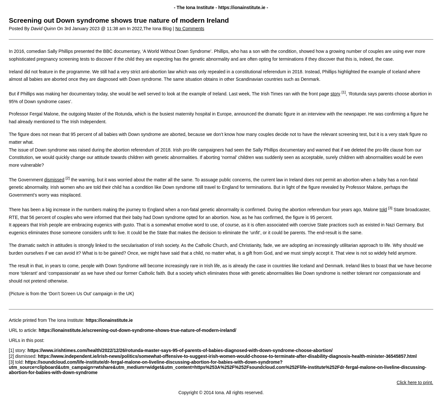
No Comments (189, 28)
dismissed (54, 179)
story (335, 93)
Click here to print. (415, 382)
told (383, 209)
